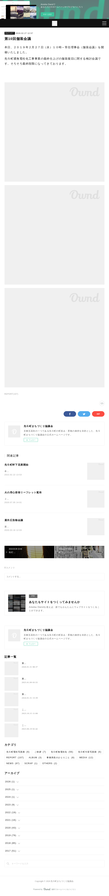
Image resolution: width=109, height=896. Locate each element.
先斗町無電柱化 (62, 752)
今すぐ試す (47, 14)
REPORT (9, 33)
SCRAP (30, 764)
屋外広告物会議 (14, 520)
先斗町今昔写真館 (89, 752)
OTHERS (49, 764)
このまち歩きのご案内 (33, 710)
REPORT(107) (11, 394)
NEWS (13, 764)
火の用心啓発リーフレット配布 (23, 492)
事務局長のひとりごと (61, 758)
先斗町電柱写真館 (18, 752)
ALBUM (35, 758)
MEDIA (86, 758)
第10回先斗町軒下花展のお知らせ (39, 695)
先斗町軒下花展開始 (17, 464)
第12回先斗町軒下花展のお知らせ (39, 664)
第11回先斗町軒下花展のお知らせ (39, 679)
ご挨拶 (40, 752)
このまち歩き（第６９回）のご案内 (40, 726)
